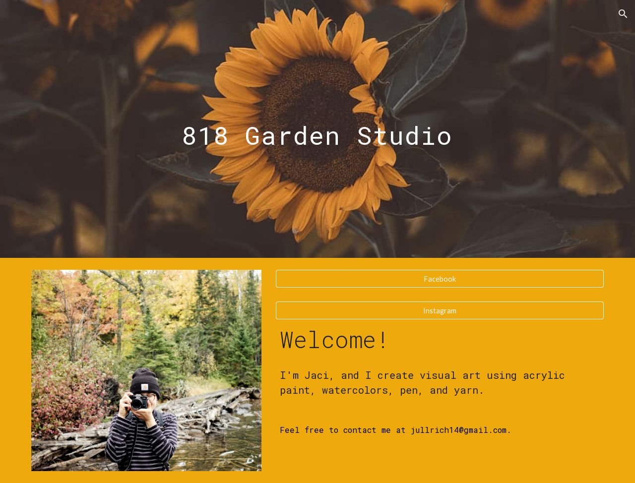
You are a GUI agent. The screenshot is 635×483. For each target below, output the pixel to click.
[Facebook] (439, 278)
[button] (623, 14)
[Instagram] (439, 310)
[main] (317, 129)
